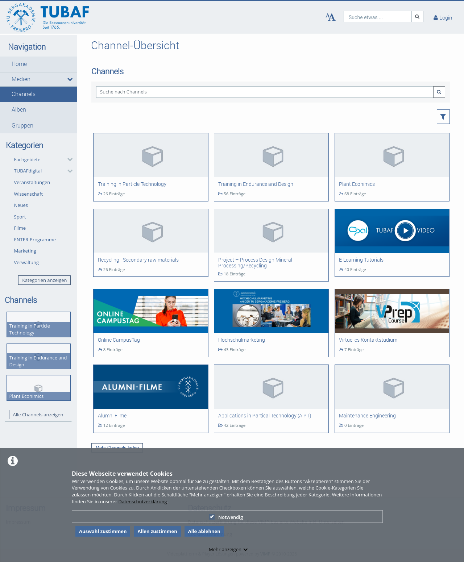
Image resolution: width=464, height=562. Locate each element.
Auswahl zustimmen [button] (103, 531)
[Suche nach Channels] (264, 91)
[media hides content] (70, 79)
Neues (21, 205)
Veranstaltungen (32, 182)
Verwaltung (26, 262)
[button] (38, 64)
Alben (19, 109)
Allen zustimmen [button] (157, 531)
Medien (21, 79)
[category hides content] (67, 159)
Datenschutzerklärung (143, 501)
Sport (20, 216)
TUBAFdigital (28, 170)
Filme (20, 228)
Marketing (25, 250)
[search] (378, 16)
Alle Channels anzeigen (38, 414)
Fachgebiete (27, 159)
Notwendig (226, 517)
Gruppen (22, 125)
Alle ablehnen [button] (204, 531)
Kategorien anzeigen (44, 280)
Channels (24, 94)
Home (19, 64)
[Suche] (417, 16)
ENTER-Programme (35, 239)
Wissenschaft (28, 194)
